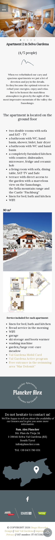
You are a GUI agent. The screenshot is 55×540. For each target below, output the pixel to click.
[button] (20, 40)
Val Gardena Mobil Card (25, 355)
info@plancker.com (27, 444)
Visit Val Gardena (23, 530)
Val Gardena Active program (29, 358)
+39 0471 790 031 (30, 450)
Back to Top (47, 532)
